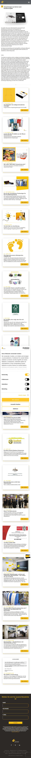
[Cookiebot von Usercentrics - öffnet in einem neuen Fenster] (22, 348)
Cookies (6, 753)
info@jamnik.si (13, 751)
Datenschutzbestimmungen (22, 751)
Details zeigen (22, 395)
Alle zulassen (15, 399)
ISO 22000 (24, 753)
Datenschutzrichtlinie (15, 731)
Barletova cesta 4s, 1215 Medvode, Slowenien (18, 750)
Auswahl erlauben (15, 404)
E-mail (4, 714)
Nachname (6, 708)
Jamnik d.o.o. (6, 750)
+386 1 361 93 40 (6, 751)
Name (4, 702)
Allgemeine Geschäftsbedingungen (15, 753)
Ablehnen (15, 408)
